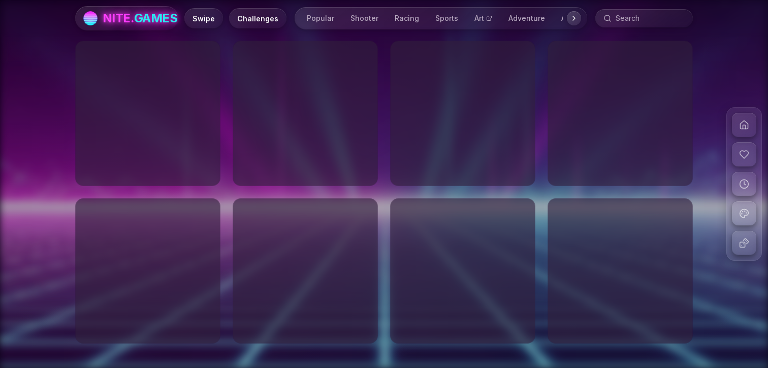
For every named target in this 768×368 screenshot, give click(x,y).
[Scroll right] (574, 18)
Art (483, 18)
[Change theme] (744, 213)
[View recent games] (744, 184)
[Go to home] (744, 125)
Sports (446, 18)
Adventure (526, 18)
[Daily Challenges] (257, 18)
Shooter (364, 18)
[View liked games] (744, 154)
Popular (320, 18)
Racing (407, 18)
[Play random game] (744, 243)
